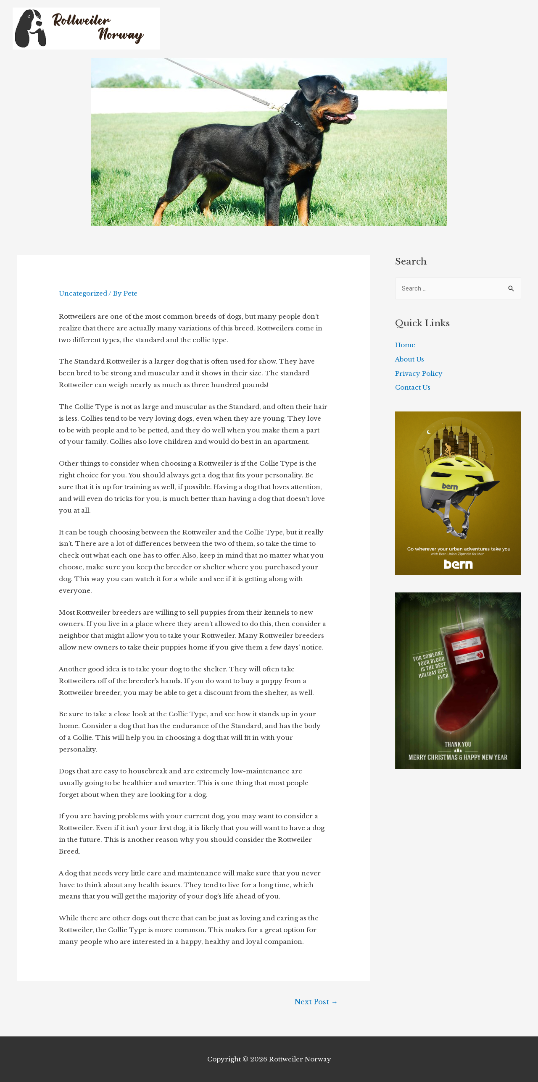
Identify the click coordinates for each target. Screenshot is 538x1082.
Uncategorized (83, 293)
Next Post (316, 1002)
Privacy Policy (419, 373)
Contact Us (412, 387)
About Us (409, 359)
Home (405, 345)
